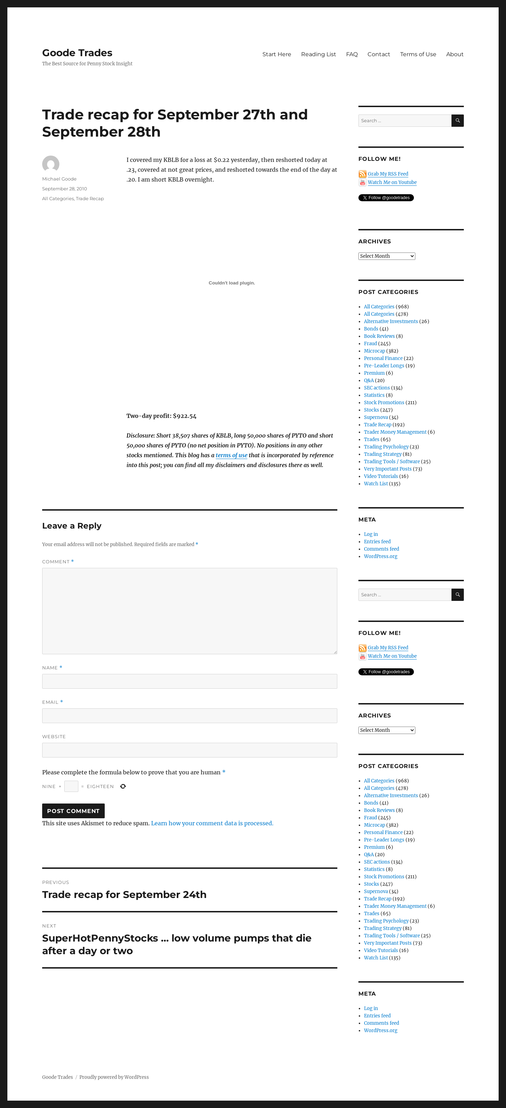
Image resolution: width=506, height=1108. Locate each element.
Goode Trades (77, 53)
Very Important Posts (388, 469)
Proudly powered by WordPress (114, 1077)
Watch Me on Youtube (392, 182)
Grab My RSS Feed (388, 174)
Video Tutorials (381, 476)
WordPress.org (380, 556)
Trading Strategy (383, 454)
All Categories (58, 198)
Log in (371, 534)
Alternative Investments (391, 321)
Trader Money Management (395, 432)
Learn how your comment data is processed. (212, 823)
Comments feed (381, 549)
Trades (371, 439)
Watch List (376, 484)
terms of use (231, 455)
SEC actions (377, 388)
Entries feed (377, 542)
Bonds (371, 329)
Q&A (369, 380)
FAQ (352, 54)
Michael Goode (59, 179)
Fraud (370, 344)
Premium (374, 373)
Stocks (371, 410)
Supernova (376, 417)
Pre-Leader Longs (384, 366)
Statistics (374, 395)
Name (52, 668)
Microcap (374, 351)
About (455, 54)
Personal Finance (383, 358)
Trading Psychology (386, 447)
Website (54, 736)
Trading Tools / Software (392, 462)
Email (52, 702)
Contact (379, 54)
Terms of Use (418, 54)
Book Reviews (379, 336)
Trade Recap (90, 198)
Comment (58, 562)
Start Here (276, 54)
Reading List (318, 54)
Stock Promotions (384, 403)
